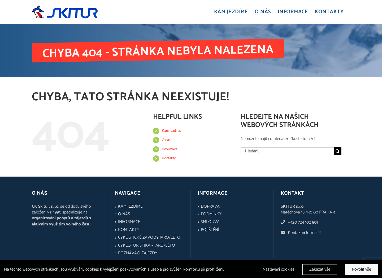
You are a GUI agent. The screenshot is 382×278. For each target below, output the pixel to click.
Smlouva (210, 222)
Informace (169, 149)
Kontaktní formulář (304, 232)
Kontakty (169, 158)
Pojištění (210, 230)
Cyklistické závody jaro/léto (149, 238)
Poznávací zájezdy (137, 253)
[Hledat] (337, 151)
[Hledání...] (287, 151)
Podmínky (211, 214)
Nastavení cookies (278, 271)
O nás (166, 140)
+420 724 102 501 (303, 222)
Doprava (210, 206)
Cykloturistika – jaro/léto (146, 246)
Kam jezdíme (171, 131)
